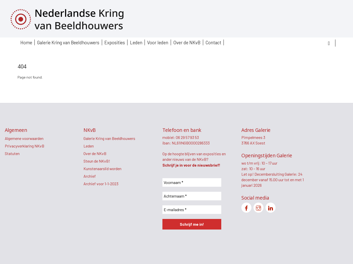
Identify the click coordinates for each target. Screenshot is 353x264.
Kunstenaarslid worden (102, 168)
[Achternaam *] (191, 196)
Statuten (12, 153)
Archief (89, 176)
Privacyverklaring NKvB (24, 145)
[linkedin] (271, 207)
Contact (213, 42)
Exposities (114, 42)
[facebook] (246, 207)
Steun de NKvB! (96, 161)
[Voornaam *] (191, 182)
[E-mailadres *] (191, 209)
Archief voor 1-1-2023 (100, 183)
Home (26, 42)
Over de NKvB (186, 42)
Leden (136, 42)
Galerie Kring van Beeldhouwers (68, 42)
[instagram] (258, 207)
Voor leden (157, 42)
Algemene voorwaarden (24, 138)
